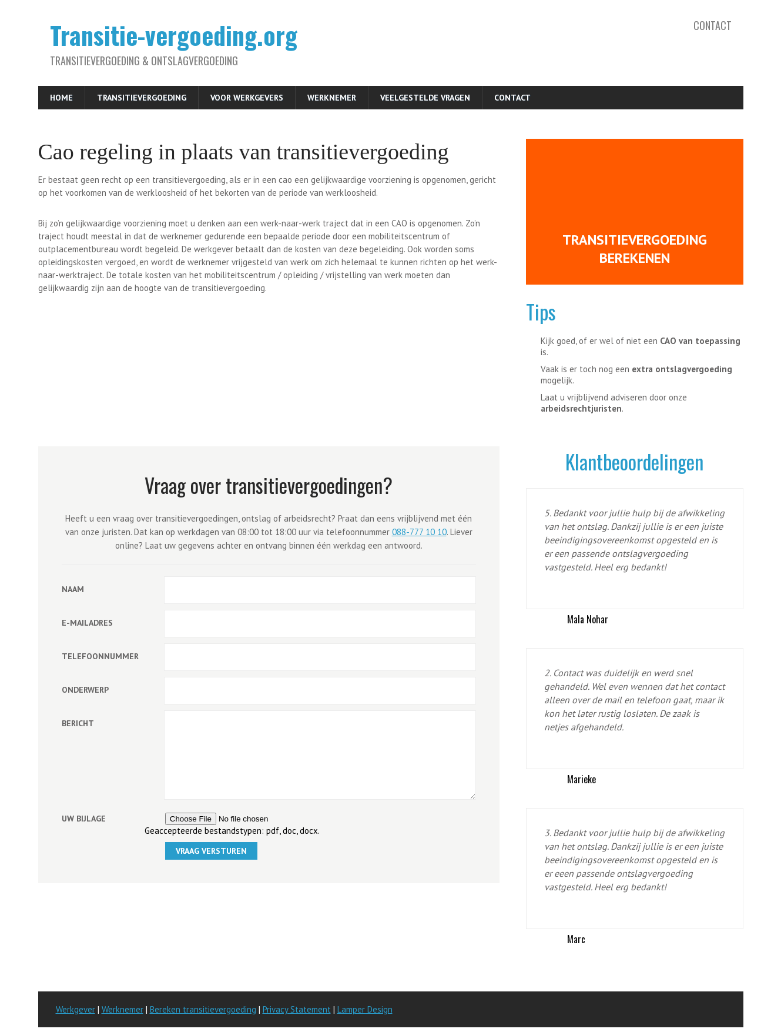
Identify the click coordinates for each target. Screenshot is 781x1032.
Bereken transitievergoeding (203, 1009)
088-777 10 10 (419, 531)
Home (61, 97)
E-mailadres (87, 622)
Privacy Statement (297, 1009)
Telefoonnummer (100, 656)
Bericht (78, 723)
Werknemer (331, 97)
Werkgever (75, 1009)
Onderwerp (85, 689)
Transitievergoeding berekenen (634, 249)
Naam (73, 589)
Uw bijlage (84, 836)
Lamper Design (365, 1009)
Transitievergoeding (141, 97)
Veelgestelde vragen (425, 97)
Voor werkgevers (246, 97)
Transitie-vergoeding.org (173, 34)
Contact (712, 25)
